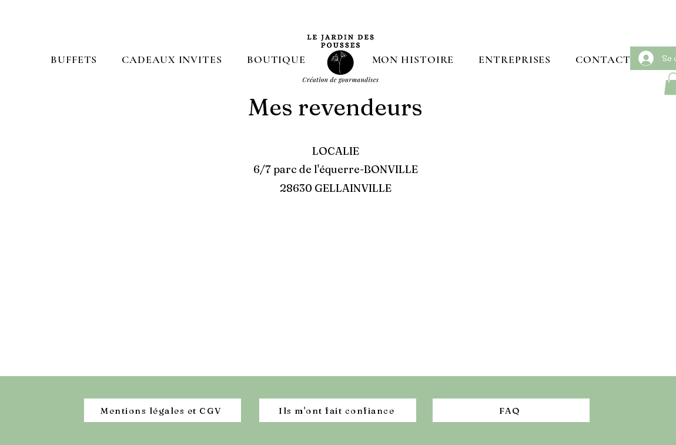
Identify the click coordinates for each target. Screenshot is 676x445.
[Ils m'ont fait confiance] (337, 410)
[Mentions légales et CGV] (162, 410)
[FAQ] (511, 410)
